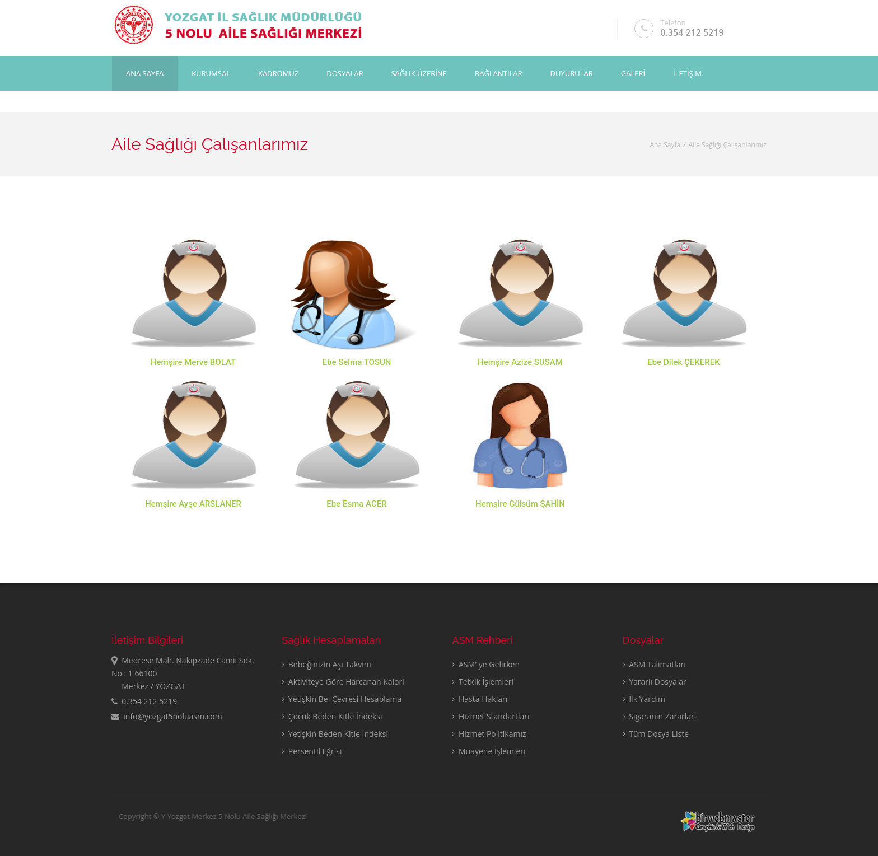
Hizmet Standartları (490, 716)
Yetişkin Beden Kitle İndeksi (335, 733)
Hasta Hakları (479, 699)
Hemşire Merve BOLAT (193, 362)
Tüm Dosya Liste (656, 733)
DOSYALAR (344, 73)
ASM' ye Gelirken (486, 664)
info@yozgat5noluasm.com (166, 716)
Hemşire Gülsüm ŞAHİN (520, 508)
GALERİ (633, 73)
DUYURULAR (571, 73)
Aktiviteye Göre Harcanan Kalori (343, 681)
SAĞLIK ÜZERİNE (418, 73)
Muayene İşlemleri (488, 751)
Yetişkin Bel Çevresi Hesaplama (341, 699)
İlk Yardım (644, 699)
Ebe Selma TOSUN (357, 362)
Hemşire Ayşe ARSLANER (193, 504)
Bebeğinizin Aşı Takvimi (327, 664)
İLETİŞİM (687, 73)
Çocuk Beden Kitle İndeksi (332, 716)
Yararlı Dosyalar (654, 681)
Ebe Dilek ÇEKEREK (683, 362)
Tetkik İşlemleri (482, 681)
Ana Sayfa (145, 73)
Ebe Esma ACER (356, 504)
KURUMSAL (211, 73)
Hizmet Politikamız (489, 733)
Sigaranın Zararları (660, 716)
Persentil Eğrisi (312, 751)
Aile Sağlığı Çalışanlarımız (728, 144)
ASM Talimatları (654, 664)
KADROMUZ (278, 73)
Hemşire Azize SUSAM (520, 362)
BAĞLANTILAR (498, 73)
